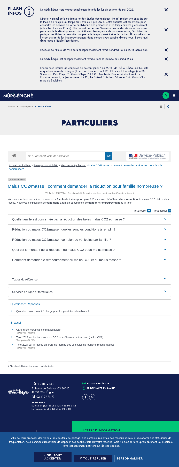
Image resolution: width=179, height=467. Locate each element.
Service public (26, 106)
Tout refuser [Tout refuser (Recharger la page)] (93, 459)
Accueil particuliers (20, 165)
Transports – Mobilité (46, 165)
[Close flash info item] (166, 9)
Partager (168, 106)
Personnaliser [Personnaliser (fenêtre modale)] (130, 459)
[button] (89, 219)
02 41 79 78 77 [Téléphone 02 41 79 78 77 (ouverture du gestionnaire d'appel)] (45, 397)
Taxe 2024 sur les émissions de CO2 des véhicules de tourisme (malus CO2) (59, 337)
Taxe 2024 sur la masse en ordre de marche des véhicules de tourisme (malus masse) (65, 344)
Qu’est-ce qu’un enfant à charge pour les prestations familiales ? (52, 311)
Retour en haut (170, 374)
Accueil (11, 106)
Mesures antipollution (73, 165)
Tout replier (142, 210)
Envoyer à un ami (161, 106)
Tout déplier (162, 210)
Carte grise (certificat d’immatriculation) (38, 329)
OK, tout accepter (52, 457)
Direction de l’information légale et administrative (32, 366)
